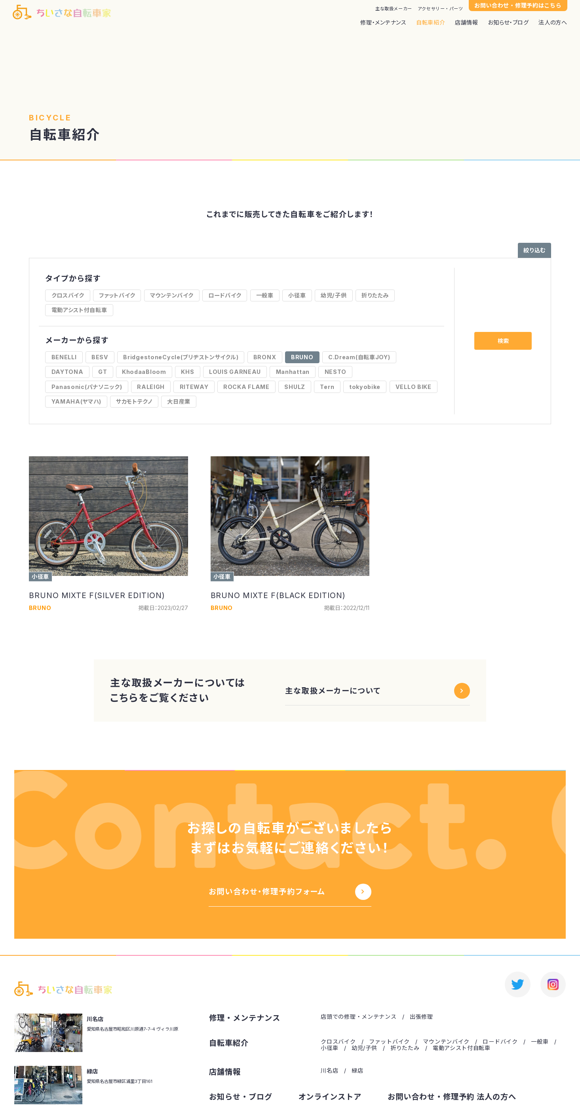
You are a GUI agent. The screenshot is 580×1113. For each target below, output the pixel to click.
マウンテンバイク (172, 295)
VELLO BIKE (414, 386)
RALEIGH (151, 386)
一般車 (265, 295)
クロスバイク (67, 295)
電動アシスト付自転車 (79, 310)
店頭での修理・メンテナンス (358, 1017)
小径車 (297, 295)
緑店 (357, 1070)
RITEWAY (194, 386)
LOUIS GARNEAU (235, 371)
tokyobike (364, 386)
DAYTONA (67, 371)
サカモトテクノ (134, 401)
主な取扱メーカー (393, 8)
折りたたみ (375, 295)
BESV (99, 357)
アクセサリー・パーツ (440, 8)
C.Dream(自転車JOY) (359, 357)
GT (102, 371)
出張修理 (421, 1017)
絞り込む (534, 250)
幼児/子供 (334, 295)
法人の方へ (552, 22)
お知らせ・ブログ (508, 22)
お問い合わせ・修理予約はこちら (518, 5)
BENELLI (64, 357)
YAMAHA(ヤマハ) (76, 401)
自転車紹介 (430, 22)
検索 (503, 340)
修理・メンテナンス (383, 22)
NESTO (336, 371)
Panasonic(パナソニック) (86, 386)
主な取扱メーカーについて (332, 691)
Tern (327, 386)
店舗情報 (466, 22)
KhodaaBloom (144, 371)
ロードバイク (224, 295)
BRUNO (302, 357)
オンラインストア (330, 1096)
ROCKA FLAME (246, 386)
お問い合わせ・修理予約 (431, 1096)
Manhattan (293, 371)
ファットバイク (117, 295)
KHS (187, 371)
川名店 (329, 1070)
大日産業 (178, 401)
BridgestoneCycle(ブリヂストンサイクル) (180, 357)
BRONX (264, 357)
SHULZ (294, 386)
